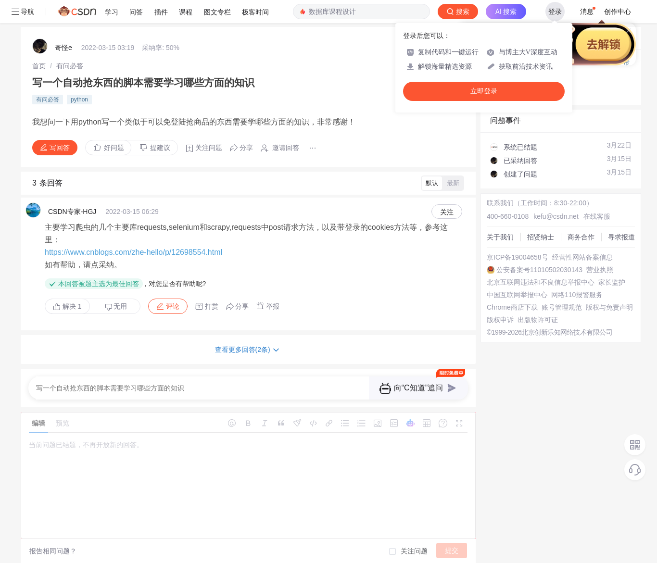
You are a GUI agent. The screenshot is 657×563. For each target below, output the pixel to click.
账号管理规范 (562, 307)
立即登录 (483, 91)
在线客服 (596, 216)
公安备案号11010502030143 (539, 270)
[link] (39, 66)
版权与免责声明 (609, 307)
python (79, 99)
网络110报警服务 (577, 295)
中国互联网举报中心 (517, 295)
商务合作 (581, 237)
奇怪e (63, 47)
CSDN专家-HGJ (72, 211)
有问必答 (69, 66)
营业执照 (599, 270)
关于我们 (500, 237)
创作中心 (617, 11)
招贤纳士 (540, 237)
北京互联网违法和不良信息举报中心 (540, 282)
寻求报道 (621, 237)
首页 (39, 66)
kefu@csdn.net (556, 216)
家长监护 (611, 282)
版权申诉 (500, 320)
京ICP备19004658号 (517, 257)
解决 (67, 306)
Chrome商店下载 (512, 307)
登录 (555, 11)
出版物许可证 (538, 320)
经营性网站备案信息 (582, 257)
